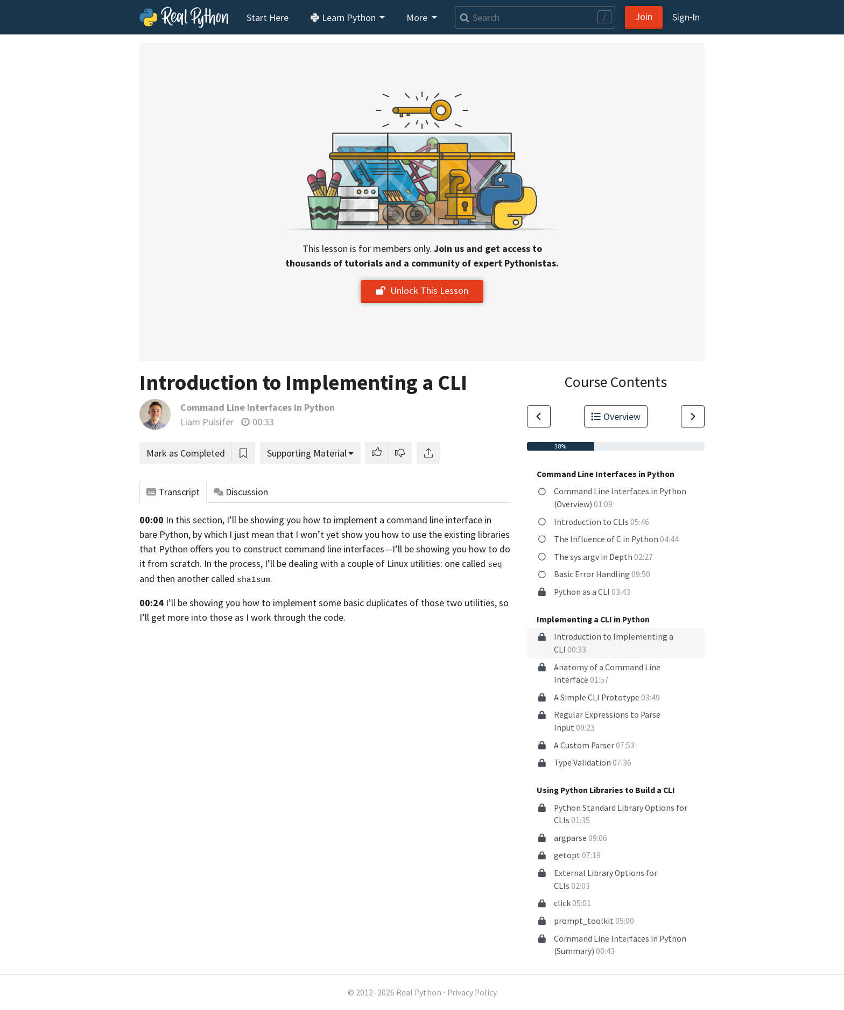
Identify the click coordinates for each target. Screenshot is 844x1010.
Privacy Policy (472, 992)
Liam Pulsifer (207, 422)
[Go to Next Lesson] (693, 416)
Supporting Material (307, 453)
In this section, (195, 520)
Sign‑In (686, 17)
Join (643, 16)
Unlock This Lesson (422, 290)
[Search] (535, 17)
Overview (616, 416)
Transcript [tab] (173, 492)
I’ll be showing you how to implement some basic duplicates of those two (314, 603)
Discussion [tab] (241, 492)
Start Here (268, 17)
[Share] (428, 453)
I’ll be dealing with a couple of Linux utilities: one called (383, 563)
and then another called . (205, 578)
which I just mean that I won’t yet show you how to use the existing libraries (357, 534)
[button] (377, 453)
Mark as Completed (185, 453)
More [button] (418, 17)
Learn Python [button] (344, 17)
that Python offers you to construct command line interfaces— (265, 549)
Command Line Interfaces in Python (257, 407)
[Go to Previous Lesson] (539, 416)
